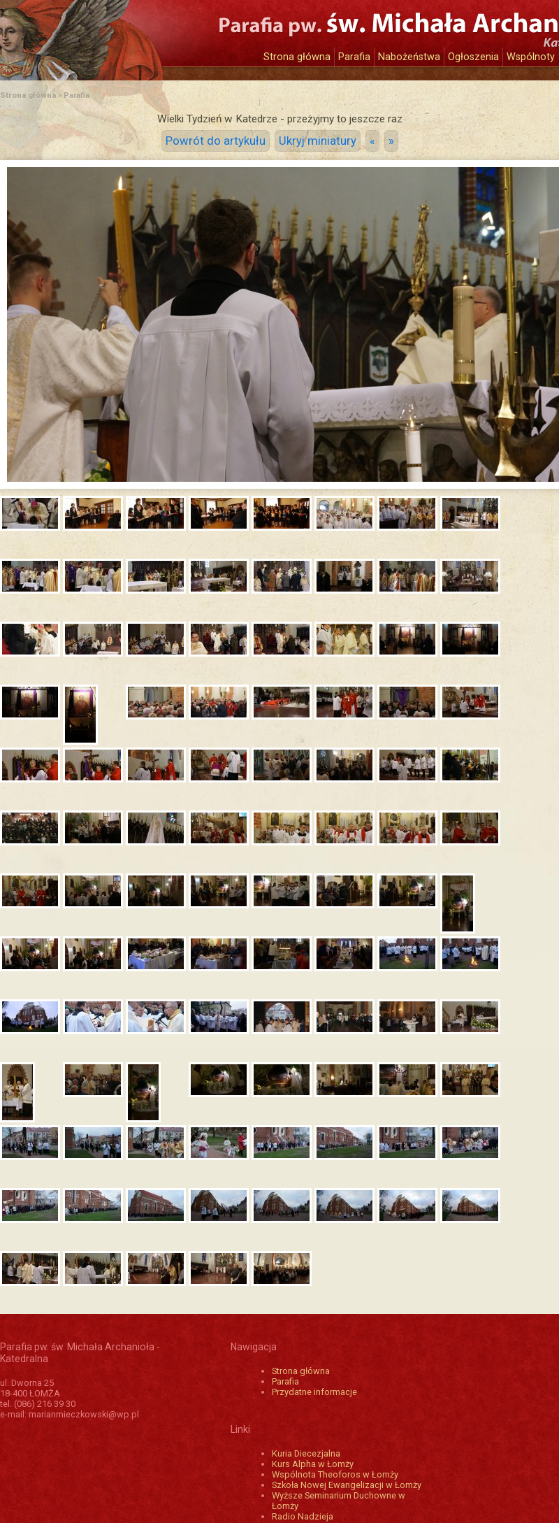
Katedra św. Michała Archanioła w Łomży (129, 33)
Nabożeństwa (409, 57)
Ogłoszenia (473, 57)
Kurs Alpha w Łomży (313, 1464)
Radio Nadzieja (302, 1516)
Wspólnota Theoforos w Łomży (335, 1474)
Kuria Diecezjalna (306, 1453)
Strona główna (297, 57)
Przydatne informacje (314, 1392)
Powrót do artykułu (216, 141)
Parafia (354, 57)
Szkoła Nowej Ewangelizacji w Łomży (346, 1485)
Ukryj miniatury (317, 141)
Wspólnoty (531, 57)
